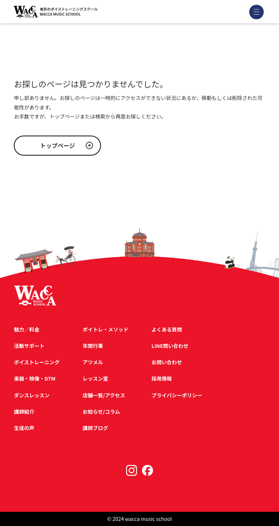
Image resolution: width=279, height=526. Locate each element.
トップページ (57, 145)
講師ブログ (95, 427)
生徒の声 (24, 427)
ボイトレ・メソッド (106, 329)
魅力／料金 (26, 329)
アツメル (93, 362)
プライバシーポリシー (176, 395)
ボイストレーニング (37, 362)
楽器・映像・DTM (34, 378)
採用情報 (161, 378)
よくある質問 (166, 329)
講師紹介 (24, 411)
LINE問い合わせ (170, 345)
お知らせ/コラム (101, 411)
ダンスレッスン (31, 395)
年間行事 (93, 345)
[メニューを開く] (256, 12)
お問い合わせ (166, 362)
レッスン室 (95, 378)
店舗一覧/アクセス (104, 395)
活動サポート (29, 345)
